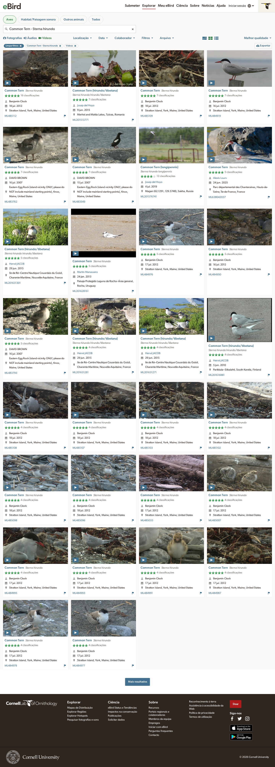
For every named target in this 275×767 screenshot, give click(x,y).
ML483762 (11, 201)
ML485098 (11, 520)
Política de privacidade (201, 713)
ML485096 (79, 520)
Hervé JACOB (16, 264)
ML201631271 (149, 372)
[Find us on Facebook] (232, 718)
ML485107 (79, 448)
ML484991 (147, 593)
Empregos (154, 723)
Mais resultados (137, 681)
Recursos (154, 707)
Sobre (194, 5)
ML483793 (11, 373)
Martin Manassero (87, 272)
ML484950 (215, 274)
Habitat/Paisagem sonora (38, 19)
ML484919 (215, 116)
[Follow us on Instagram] (247, 718)
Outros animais (74, 19)
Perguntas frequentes (161, 731)
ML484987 (215, 593)
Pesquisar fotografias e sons (83, 719)
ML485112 (10, 116)
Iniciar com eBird (158, 727)
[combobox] (69, 29)
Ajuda (221, 5)
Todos (96, 19)
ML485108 (11, 448)
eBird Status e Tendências (122, 707)
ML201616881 (217, 375)
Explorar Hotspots (77, 715)
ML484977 (79, 665)
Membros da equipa (160, 719)
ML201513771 (81, 120)
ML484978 (11, 665)
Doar (236, 704)
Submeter (132, 5)
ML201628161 (81, 291)
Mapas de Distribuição (80, 707)
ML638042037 (217, 197)
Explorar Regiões (76, 711)
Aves (9, 19)
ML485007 (215, 520)
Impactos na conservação (122, 711)
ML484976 (147, 274)
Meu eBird (166, 5)
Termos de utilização (200, 717)
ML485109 (147, 116)
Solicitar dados (116, 719)
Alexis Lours (220, 178)
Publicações (114, 715)
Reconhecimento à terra (202, 701)
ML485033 (147, 520)
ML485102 (215, 448)
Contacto (154, 735)
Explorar (149, 5)
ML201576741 (149, 196)
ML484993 (79, 593)
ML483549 (79, 201)
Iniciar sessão (237, 5)
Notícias (208, 5)
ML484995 (11, 593)
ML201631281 (81, 372)
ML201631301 (13, 283)
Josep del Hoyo (85, 105)
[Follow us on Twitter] (239, 718)
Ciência (182, 5)
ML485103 (147, 448)
